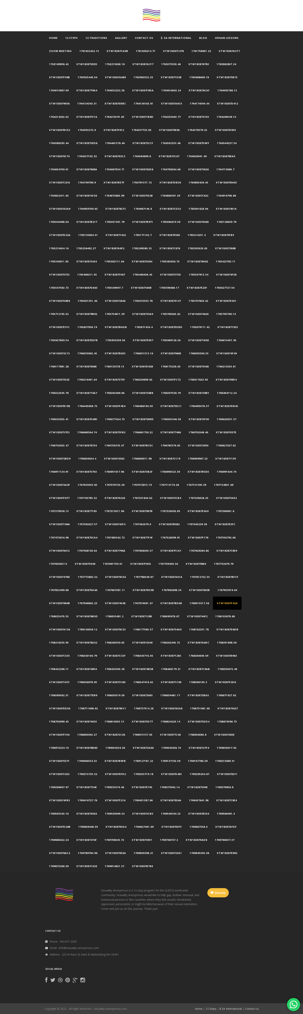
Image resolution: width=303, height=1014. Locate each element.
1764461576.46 (115, 143)
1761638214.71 (145, 51)
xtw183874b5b (142, 669)
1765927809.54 (59, 340)
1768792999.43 (59, 721)
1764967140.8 (143, 208)
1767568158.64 (87, 550)
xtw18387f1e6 (59, 734)
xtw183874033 (86, 721)
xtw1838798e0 (196, 564)
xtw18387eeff (171, 826)
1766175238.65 (170, 366)
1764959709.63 (88, 208)
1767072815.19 (142, 485)
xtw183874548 (115, 603)
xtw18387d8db (227, 629)
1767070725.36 (114, 485)
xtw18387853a (115, 853)
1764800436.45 (198, 182)
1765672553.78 (143, 301)
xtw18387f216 (115, 800)
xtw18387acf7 (229, 51)
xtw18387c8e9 (226, 550)
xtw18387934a (170, 800)
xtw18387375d (170, 274)
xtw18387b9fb (115, 761)
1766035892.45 (87, 353)
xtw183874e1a (226, 208)
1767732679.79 (223, 564)
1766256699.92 (142, 379)
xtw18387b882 (169, 524)
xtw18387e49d (86, 419)
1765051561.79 (114, 222)
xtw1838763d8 (142, 169)
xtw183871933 (227, 327)
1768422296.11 (59, 669)
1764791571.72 (142, 182)
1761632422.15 (89, 51)
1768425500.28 (114, 669)
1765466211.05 (87, 274)
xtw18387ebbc (115, 103)
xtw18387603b (199, 590)
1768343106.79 (87, 655)
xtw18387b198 (59, 406)
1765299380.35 (142, 248)
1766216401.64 (87, 379)
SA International (176, 38)
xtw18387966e (171, 353)
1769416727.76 (87, 800)
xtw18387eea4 (116, 826)
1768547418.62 (143, 682)
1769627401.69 (144, 826)
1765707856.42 (198, 301)
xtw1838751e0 (198, 117)
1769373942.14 (170, 787)
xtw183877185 (86, 511)
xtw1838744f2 (197, 616)
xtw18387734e (86, 787)
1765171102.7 (143, 235)
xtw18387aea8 (171, 708)
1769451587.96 (143, 800)
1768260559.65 (114, 642)
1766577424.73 (115, 419)
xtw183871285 (171, 655)
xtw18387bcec (142, 445)
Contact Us (144, 38)
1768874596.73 (227, 721)
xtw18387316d (115, 682)
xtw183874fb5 (59, 800)
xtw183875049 (85, 564)
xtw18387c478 (173, 51)
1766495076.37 (199, 406)
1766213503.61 (226, 366)
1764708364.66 (170, 169)
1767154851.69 (223, 485)
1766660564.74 (87, 432)
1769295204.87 (199, 774)
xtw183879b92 (86, 314)
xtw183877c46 (170, 734)
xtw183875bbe (143, 419)
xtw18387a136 (59, 629)
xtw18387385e (224, 734)
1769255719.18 (143, 774)
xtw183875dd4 (198, 721)
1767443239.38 (197, 524)
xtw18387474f (86, 840)
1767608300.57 (143, 550)
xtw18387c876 (169, 248)
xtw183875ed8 (86, 143)
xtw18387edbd (171, 327)
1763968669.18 (199, 77)
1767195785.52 (87, 498)
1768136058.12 (87, 629)
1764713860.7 (225, 169)
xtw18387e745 (142, 787)
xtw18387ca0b (117, 51)
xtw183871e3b (171, 77)
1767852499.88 (59, 590)
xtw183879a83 (197, 261)
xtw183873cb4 (170, 498)
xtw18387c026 (86, 866)
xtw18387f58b (59, 77)
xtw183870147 (170, 301)
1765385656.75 (170, 261)
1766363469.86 (114, 393)
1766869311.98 (142, 458)
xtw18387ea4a (87, 590)
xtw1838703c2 (115, 156)
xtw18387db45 (227, 406)
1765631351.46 (87, 301)
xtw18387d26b (60, 826)
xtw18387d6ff (198, 143)
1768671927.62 (226, 695)
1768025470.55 (59, 616)
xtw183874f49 (226, 353)
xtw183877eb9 (86, 695)
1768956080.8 (197, 734)
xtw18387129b (141, 616)
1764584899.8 (142, 156)
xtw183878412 (59, 550)
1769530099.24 (114, 813)
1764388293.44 (59, 143)
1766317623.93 (198, 379)
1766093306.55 (199, 353)
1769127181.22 (143, 761)
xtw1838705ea (86, 813)
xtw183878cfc (115, 208)
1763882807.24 (226, 64)
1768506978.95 (87, 682)
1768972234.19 (59, 747)
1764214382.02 (59, 117)
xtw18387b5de (198, 471)
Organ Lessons (227, 38)
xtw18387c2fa (59, 182)
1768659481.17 (170, 695)
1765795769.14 (226, 314)
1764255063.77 (171, 117)
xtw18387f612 (114, 130)
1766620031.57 (226, 419)
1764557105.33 (87, 156)
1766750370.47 (114, 445)
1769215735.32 (87, 774)
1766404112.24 (227, 393)
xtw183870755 (59, 274)
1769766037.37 (224, 840)
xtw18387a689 (115, 77)
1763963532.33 (143, 77)
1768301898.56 (227, 642)
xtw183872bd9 (60, 458)
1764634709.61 (59, 169)
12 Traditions (96, 38)
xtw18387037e (226, 432)
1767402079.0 (142, 524)
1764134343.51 (87, 103)
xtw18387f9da (143, 90)
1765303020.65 (197, 248)
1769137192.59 (170, 761)
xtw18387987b (142, 511)
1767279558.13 (59, 511)
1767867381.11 (115, 590)
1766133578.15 (114, 366)
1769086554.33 (87, 761)
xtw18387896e (86, 366)
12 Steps (71, 38)
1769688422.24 (59, 840)
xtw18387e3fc (225, 524)
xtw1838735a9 (142, 314)
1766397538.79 (171, 393)
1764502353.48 (170, 143)
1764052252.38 (114, 90)
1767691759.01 (113, 564)
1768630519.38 (114, 695)
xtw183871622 (116, 235)
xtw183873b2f (142, 471)
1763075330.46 (171, 64)
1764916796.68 (226, 195)
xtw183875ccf (142, 143)
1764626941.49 (197, 156)
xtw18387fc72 (170, 379)
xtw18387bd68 (171, 603)
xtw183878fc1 (116, 708)
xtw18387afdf (226, 826)
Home (53, 38)
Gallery (121, 38)
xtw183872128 (115, 734)
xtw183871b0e (198, 340)
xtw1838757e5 (59, 432)
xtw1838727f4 (199, 747)
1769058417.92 (226, 747)
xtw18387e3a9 (198, 511)
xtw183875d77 (142, 721)
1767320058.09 (170, 511)
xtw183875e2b (142, 195)
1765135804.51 (88, 235)
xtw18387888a (86, 169)
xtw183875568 (198, 366)
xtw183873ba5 (198, 695)
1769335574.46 (114, 787)
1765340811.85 (59, 261)
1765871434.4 (144, 327)
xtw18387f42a (227, 603)
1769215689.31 (225, 761)
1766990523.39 (170, 471)
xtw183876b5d (87, 616)
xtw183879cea (115, 577)
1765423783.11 (225, 261)
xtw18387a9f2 (114, 248)
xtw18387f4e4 (115, 406)
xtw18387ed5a (60, 708)
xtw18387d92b (142, 366)
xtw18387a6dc (198, 642)
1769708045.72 (114, 840)
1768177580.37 (143, 629)
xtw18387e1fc (59, 327)
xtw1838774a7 (86, 393)
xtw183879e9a (169, 130)
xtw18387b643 (226, 182)
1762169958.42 (59, 64)
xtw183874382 (114, 458)
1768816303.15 (114, 721)
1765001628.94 (198, 208)
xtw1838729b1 (198, 393)
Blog (203, 38)
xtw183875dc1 (171, 406)
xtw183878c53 (115, 629)
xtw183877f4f (142, 537)
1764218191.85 (114, 117)
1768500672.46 (227, 669)
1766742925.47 (59, 445)
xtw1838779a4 (86, 90)
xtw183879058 (59, 103)
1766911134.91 (59, 471)
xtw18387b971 (142, 222)
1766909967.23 (198, 458)
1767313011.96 (114, 511)
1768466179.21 (171, 669)
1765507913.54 (198, 274)
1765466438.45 (142, 274)
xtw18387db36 (170, 182)
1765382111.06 (114, 261)
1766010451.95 (226, 340)
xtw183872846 (115, 301)
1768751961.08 (200, 708)
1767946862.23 (87, 603)
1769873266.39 (59, 866)
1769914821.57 (114, 866)
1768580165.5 (198, 682)
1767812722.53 (200, 577)
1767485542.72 (115, 537)
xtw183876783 (198, 64)
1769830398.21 (143, 853)
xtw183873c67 (169, 156)
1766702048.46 (198, 432)
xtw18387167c (59, 682)
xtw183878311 (227, 774)
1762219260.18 (115, 64)
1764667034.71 (114, 169)
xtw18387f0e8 (140, 564)
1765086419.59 (170, 222)
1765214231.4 (197, 235)
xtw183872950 (198, 445)
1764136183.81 (143, 103)
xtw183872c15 (59, 353)
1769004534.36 (115, 747)
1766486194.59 (143, 406)
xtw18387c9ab (199, 669)
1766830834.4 (87, 458)
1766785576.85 (170, 445)
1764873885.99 (114, 195)
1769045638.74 (171, 747)
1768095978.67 (169, 616)
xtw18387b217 (86, 222)
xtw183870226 (115, 498)
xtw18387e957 (143, 340)
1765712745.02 (59, 314)
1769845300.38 (199, 853)
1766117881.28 (59, 366)
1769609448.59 (88, 826)
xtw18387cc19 (169, 458)
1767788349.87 (143, 577)
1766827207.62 (226, 445)
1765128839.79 (226, 222)
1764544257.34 (227, 143)
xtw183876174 (59, 156)
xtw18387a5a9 (59, 208)
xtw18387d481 (171, 774)
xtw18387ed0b (143, 590)
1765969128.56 (170, 340)
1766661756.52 (143, 432)
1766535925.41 (59, 419)
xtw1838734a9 (171, 629)
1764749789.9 (87, 182)
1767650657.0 (58, 564)
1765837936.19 (87, 327)
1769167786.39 (198, 761)
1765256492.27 (86, 248)
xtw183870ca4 (86, 537)
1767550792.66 (226, 537)
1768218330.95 (59, 642)
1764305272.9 (87, 130)
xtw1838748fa (86, 669)
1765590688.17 (169, 287)
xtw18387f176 (198, 537)
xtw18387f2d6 (225, 682)
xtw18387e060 (169, 235)
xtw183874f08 (226, 274)
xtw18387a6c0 (171, 103)
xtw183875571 (59, 761)
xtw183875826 (198, 169)
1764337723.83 (141, 130)
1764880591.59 (170, 195)
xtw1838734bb (142, 393)
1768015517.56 (199, 603)
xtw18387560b (141, 287)
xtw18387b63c (115, 353)
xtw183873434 (86, 261)
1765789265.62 (170, 314)
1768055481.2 (114, 616)
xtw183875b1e (227, 77)
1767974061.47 (143, 603)
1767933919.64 (227, 590)
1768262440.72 (170, 642)
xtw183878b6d (87, 747)
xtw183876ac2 (59, 853)
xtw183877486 (170, 432)
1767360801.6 (225, 511)
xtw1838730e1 (142, 840)
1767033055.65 (87, 485)
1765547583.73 (59, 287)
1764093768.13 (227, 90)
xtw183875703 (86, 471)
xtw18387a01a (171, 577)
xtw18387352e (59, 379)
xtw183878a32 (86, 642)
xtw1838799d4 (226, 379)
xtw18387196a (59, 524)
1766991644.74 (226, 471)
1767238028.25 (198, 498)
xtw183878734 (86, 445)
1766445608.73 (87, 406)
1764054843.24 (171, 90)
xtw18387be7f (114, 182)
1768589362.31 (59, 695)
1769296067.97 (59, 787)
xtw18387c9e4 (226, 800)
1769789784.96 (87, 853)
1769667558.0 (199, 826)
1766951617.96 (114, 471)
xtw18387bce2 (59, 130)
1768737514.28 (143, 708)
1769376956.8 (224, 787)
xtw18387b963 (226, 655)
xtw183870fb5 (223, 235)
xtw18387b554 (198, 813)
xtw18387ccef (115, 655)
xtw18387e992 (227, 853)
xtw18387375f (115, 379)
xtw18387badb (116, 327)
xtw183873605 (142, 695)
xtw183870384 (142, 261)
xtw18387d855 (225, 130)
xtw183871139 (225, 458)
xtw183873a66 (143, 747)
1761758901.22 (201, 51)
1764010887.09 (59, 90)
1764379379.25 (197, 130)
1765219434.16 (59, 248)
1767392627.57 (87, 524)
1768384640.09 (198, 655)
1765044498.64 (59, 222)
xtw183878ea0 (224, 156)
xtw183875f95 (199, 419)
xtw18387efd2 (115, 774)
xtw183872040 (142, 642)
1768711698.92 (88, 708)
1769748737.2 (169, 840)
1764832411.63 (59, 195)
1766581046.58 (171, 419)
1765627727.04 (224, 287)
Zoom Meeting (60, 51)
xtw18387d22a (60, 235)
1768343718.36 (143, 655)
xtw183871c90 (171, 682)
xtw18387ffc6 (86, 117)
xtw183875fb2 (115, 432)
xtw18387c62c (198, 195)
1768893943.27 (87, 734)
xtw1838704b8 (59, 301)
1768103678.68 (225, 616)
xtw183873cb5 (142, 813)
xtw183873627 (227, 708)
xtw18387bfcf (227, 577)
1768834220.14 (170, 721)
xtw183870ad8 (196, 840)
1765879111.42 (200, 327)
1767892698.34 (171, 590)
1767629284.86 (199, 550)
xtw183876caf (199, 90)
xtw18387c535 (59, 655)
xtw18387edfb (87, 340)
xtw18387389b (225, 248)
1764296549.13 (226, 117)
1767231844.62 (142, 498)
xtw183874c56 (86, 195)
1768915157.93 (142, 734)
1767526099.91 (170, 537)
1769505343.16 (59, 813)
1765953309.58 (115, 340)
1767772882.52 (87, 577)
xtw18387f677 (59, 498)
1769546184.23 (170, 813)
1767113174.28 (169, 485)
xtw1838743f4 (115, 524)
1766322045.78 (59, 393)
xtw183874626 (198, 314)
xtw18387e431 (226, 301)
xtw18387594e (197, 787)
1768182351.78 (199, 629)
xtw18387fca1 (170, 550)
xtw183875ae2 (226, 498)
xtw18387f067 (115, 274)
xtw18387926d (198, 222)
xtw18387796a (115, 550)
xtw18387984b (59, 603)
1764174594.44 (199, 103)
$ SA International (231, 1009)
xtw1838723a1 (171, 853)
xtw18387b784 (142, 866)
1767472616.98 (59, 537)
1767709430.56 (168, 564)
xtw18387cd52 (170, 208)
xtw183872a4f (59, 485)
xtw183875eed (86, 64)
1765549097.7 (114, 287)
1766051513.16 (143, 353)
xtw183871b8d (142, 117)
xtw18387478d (59, 577)
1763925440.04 (87, 77)
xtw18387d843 (86, 287)
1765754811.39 (114, 314)
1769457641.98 (199, 800)
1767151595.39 (196, 485)
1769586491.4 (226, 813)
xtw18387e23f (197, 287)
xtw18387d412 (227, 103)
